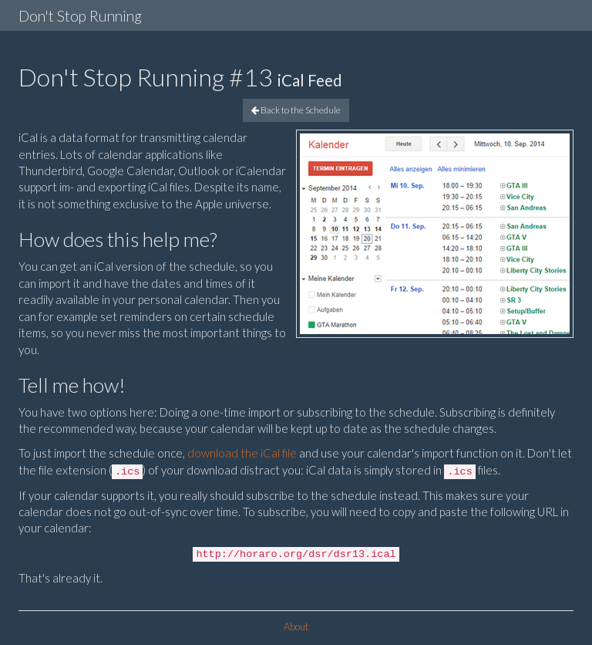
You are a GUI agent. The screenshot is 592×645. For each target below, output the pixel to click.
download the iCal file (242, 453)
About (296, 626)
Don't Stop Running (80, 16)
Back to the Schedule (296, 110)
